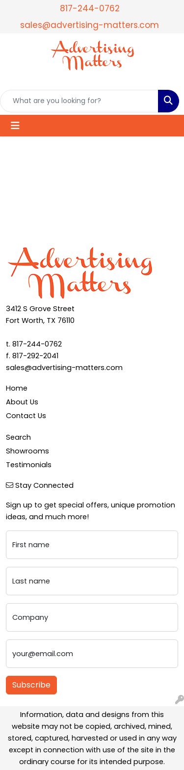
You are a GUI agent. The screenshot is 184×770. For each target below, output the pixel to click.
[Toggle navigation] (15, 126)
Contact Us (26, 416)
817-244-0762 (90, 8)
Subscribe (31, 684)
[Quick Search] (79, 101)
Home (16, 388)
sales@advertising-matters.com (89, 25)
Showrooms (27, 451)
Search (18, 437)
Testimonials (29, 465)
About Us (22, 402)
